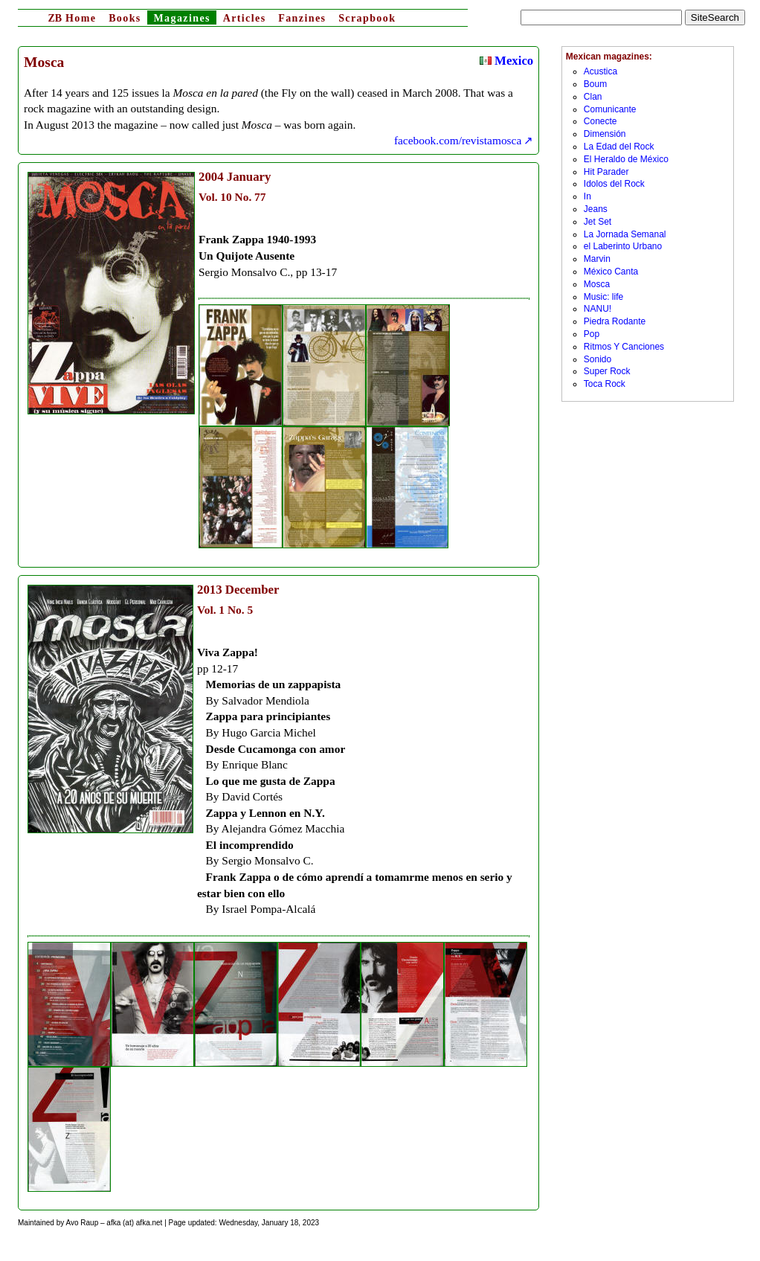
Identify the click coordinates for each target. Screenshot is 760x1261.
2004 (211, 177)
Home (72, 18)
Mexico (506, 61)
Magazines (181, 18)
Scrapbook (367, 18)
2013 (209, 590)
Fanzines (302, 18)
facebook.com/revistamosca (457, 140)
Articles (244, 18)
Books (125, 18)
